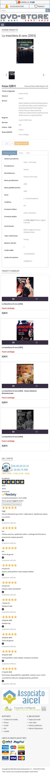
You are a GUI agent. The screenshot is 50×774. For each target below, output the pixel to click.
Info (5, 728)
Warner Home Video (30, 177)
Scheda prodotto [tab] (9, 153)
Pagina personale (35, 720)
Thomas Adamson (30, 110)
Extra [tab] (28, 153)
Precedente (7, 504)
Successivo (17, 504)
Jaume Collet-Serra (25, 120)
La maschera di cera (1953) (12, 347)
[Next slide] (43, 75)
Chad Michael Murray (36, 103)
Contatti (6, 731)
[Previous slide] (6, 75)
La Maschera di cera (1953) (12, 304)
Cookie (6, 725)
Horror (21, 98)
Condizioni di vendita (11, 720)
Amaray (26, 239)
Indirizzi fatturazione (36, 728)
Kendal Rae (38, 115)
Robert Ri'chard (31, 108)
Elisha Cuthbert (24, 103)
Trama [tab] (21, 153)
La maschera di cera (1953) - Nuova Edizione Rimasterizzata (19, 392)
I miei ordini (33, 723)
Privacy (6, 723)
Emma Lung (30, 115)
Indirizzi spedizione (35, 725)
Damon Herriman (38, 113)
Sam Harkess (27, 113)
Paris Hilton (29, 105)
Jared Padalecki (38, 105)
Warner (26, 169)
